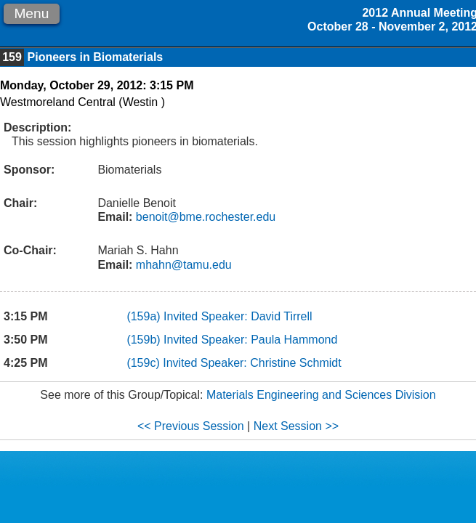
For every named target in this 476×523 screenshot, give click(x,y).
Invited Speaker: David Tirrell (238, 316)
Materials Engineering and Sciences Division (321, 395)
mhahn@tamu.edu (181, 265)
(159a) (145, 316)
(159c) (144, 363)
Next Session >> (296, 426)
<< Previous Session (190, 426)
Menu (31, 13)
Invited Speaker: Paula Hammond (250, 339)
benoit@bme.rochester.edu (203, 217)
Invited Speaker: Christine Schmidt (252, 363)
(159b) (145, 339)
